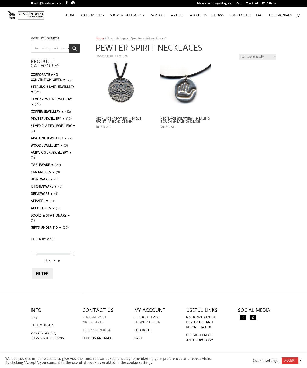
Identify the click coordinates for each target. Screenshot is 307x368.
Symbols (158, 15)
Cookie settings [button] (265, 361)
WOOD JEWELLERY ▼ (47, 145)
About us (198, 15)
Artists (177, 15)
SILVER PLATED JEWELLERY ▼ (53, 126)
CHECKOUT (142, 330)
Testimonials (280, 15)
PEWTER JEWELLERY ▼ (48, 119)
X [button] (301, 361)
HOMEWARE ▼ (42, 179)
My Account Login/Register (214, 3)
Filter (42, 273)
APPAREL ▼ (40, 201)
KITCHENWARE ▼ (44, 186)
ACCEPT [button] (290, 360)
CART (138, 338)
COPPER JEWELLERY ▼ (47, 111)
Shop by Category (125, 15)
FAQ (259, 15)
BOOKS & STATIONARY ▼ (50, 215)
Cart (239, 3)
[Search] (74, 48)
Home (70, 15)
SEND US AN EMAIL (97, 338)
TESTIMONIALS (42, 325)
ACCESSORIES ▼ (43, 208)
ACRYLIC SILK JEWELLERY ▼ (51, 152)
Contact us (239, 15)
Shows (218, 15)
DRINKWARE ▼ (42, 194)
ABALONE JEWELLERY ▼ (49, 138)
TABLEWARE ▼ (42, 165)
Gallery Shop (92, 15)
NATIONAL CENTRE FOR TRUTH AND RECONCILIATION (201, 322)
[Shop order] (257, 57)
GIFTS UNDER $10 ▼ (46, 228)
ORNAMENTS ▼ (43, 172)
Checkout (252, 3)
